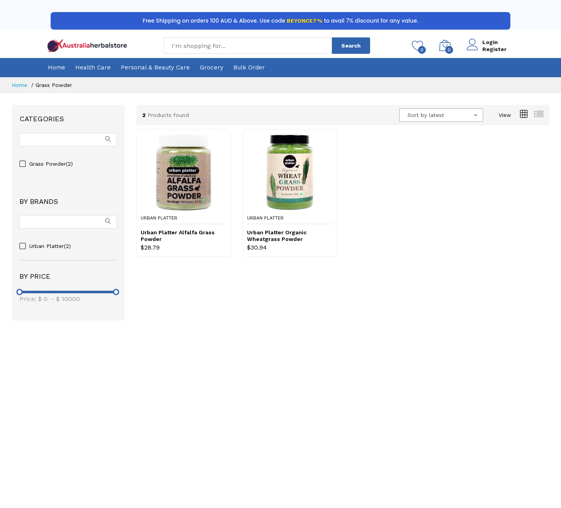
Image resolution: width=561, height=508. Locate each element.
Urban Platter (159, 218)
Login (490, 42)
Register (494, 49)
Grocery (211, 67)
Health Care (93, 67)
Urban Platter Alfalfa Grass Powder (178, 235)
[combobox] (441, 115)
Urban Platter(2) (50, 246)
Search (351, 45)
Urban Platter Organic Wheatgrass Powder (277, 235)
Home (56, 67)
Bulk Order (249, 67)
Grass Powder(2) (51, 164)
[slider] (19, 292)
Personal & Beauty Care (155, 67)
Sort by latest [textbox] (426, 115)
